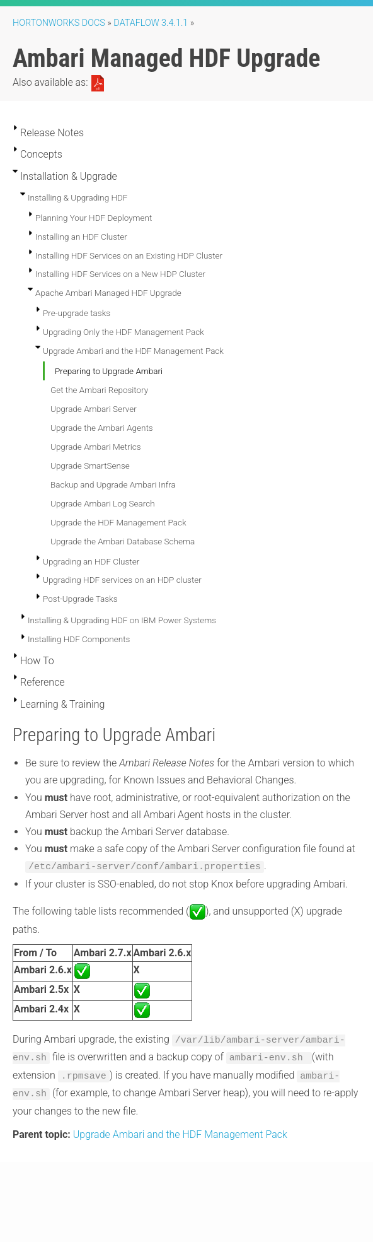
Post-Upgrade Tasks (80, 599)
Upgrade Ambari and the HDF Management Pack (133, 351)
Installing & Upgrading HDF (77, 197)
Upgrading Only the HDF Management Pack (123, 332)
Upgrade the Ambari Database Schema (122, 541)
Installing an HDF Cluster (81, 236)
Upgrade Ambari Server (93, 409)
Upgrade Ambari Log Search (102, 503)
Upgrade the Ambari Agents (101, 428)
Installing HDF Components (79, 639)
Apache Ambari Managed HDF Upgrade (108, 293)
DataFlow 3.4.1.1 (150, 23)
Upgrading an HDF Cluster (91, 561)
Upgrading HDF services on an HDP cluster (122, 580)
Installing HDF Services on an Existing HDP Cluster (128, 255)
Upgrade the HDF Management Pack (118, 522)
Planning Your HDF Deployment (93, 218)
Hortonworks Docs (59, 23)
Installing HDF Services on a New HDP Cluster (120, 274)
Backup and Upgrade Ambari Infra (113, 484)
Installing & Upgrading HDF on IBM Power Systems (122, 620)
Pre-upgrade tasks (76, 313)
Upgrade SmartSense (90, 465)
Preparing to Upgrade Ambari (109, 371)
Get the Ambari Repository (99, 390)
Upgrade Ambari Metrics (95, 447)
